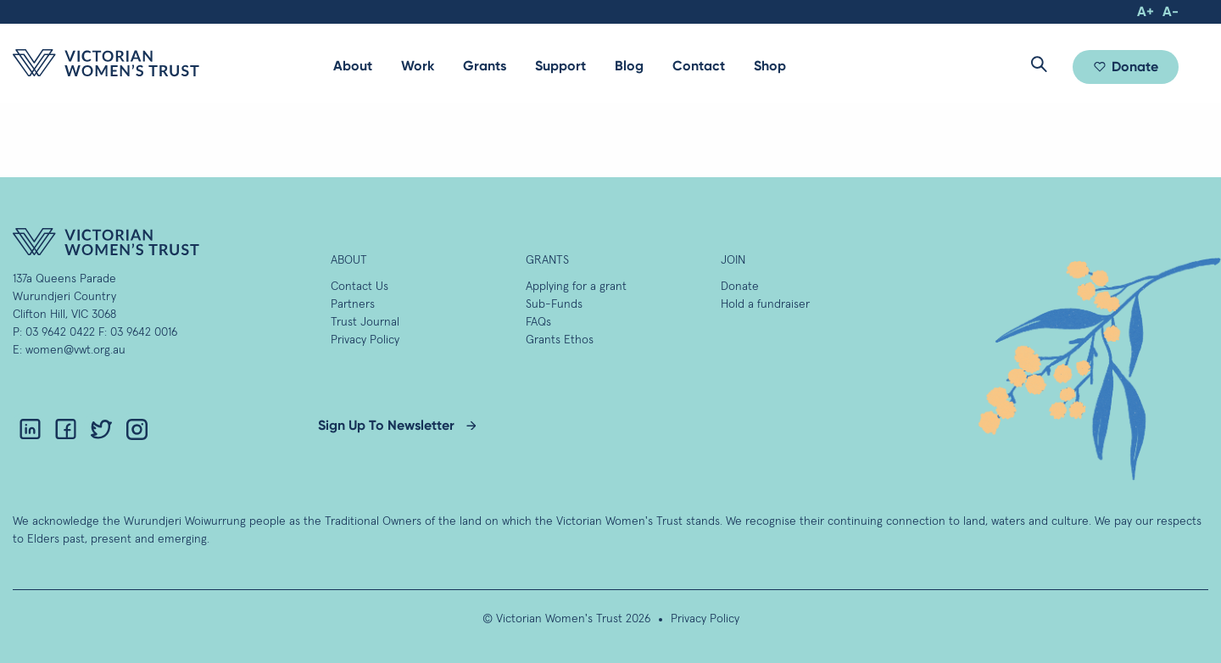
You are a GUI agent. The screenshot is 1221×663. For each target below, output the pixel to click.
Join (733, 260)
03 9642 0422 (60, 332)
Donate (1135, 66)
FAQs (538, 322)
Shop (770, 66)
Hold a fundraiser (765, 304)
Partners (353, 304)
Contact (698, 66)
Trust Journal (365, 322)
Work (417, 66)
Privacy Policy (365, 340)
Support (560, 66)
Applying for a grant (576, 286)
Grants (484, 66)
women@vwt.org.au (75, 350)
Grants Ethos (560, 340)
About (352, 66)
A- (1170, 11)
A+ (1145, 11)
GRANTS (547, 260)
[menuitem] (353, 66)
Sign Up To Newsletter (386, 425)
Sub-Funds (554, 304)
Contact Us (359, 286)
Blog (629, 66)
